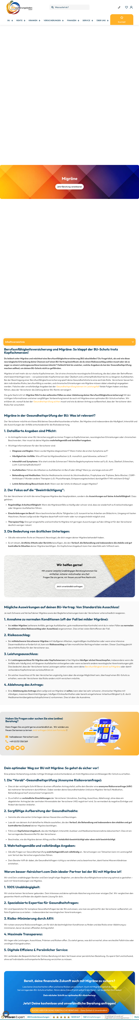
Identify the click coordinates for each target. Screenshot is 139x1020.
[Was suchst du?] (70, 7)
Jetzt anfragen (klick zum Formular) (49, 730)
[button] (133, 342)
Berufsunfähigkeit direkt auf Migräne (102, 666)
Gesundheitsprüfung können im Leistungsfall (77, 386)
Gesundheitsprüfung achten (46, 401)
